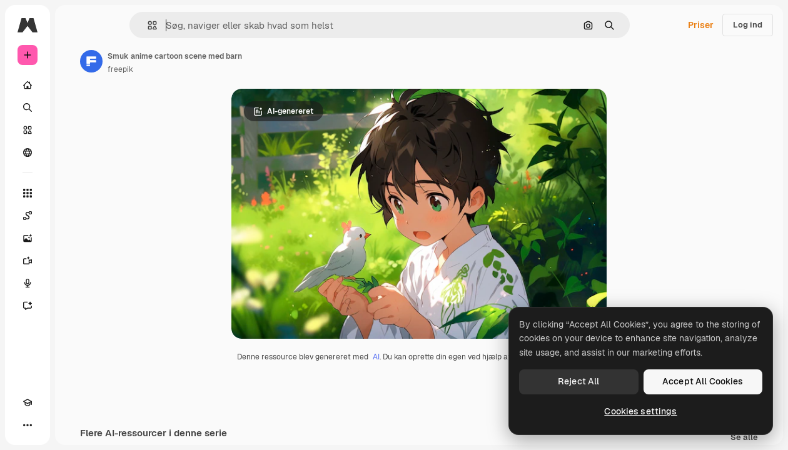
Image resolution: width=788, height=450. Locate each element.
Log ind (747, 24)
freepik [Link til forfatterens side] (120, 69)
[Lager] (28, 130)
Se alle (744, 437)
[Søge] (28, 108)
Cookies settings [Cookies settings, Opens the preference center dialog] (640, 411)
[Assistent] (28, 306)
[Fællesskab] (28, 152)
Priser (701, 25)
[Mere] (28, 425)
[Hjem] (28, 85)
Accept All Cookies (703, 381)
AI (376, 357)
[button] (147, 25)
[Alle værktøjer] (28, 193)
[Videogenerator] (28, 261)
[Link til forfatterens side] (91, 61)
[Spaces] (28, 216)
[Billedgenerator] (28, 238)
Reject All (578, 381)
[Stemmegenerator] (28, 283)
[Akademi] (28, 402)
